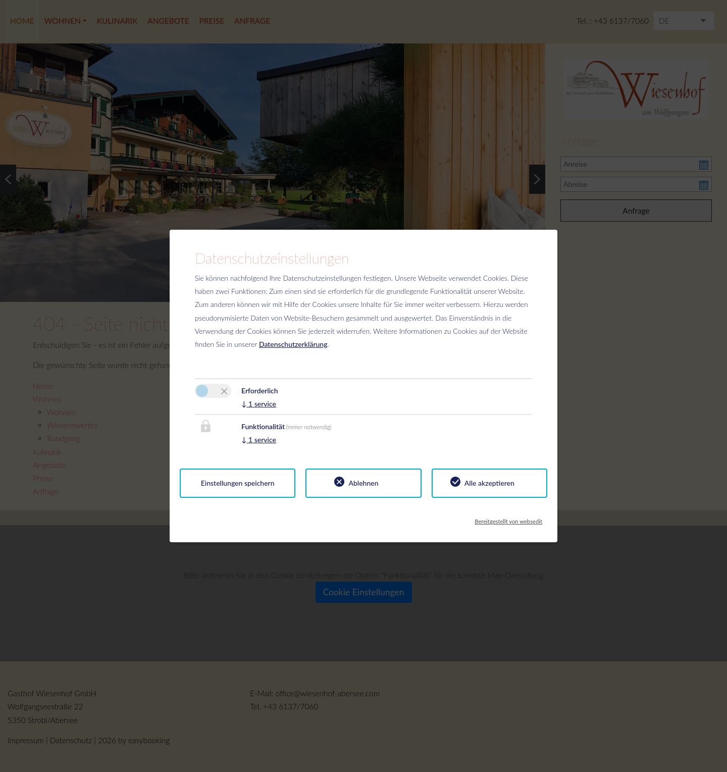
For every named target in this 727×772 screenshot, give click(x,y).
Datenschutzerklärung (293, 344)
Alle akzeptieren (489, 483)
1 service (258, 403)
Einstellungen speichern (238, 483)
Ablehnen (363, 483)
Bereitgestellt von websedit (508, 518)
